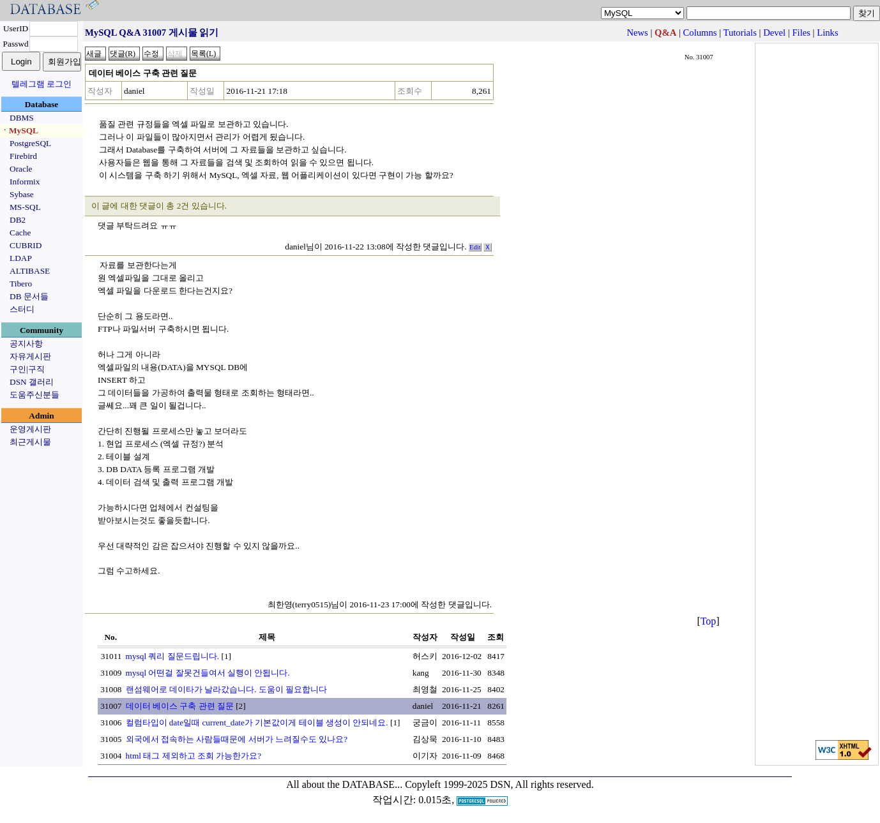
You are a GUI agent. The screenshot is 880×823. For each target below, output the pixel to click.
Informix (25, 181)
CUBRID (26, 245)
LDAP (21, 258)
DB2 (18, 220)
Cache (20, 232)
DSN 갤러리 (32, 382)
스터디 (22, 309)
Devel (774, 32)
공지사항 (26, 343)
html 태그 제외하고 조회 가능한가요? (194, 755)
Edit (475, 247)
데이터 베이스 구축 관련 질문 (180, 706)
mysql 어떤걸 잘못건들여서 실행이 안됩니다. (208, 673)
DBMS (22, 117)
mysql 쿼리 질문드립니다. (173, 656)
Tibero (21, 283)
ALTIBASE (30, 271)
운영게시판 (30, 429)
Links (827, 32)
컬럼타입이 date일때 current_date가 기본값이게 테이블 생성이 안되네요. (257, 722)
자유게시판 (30, 356)
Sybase (22, 194)
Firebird (23, 156)
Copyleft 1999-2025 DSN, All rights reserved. (499, 784)
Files (801, 32)
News (637, 32)
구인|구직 (27, 369)
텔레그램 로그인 (41, 84)
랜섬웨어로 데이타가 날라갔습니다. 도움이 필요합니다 (227, 689)
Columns (700, 32)
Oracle (21, 169)
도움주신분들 (34, 394)
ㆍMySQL (19, 130)
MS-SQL (25, 207)
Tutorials (739, 32)
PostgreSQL (30, 143)
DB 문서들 (29, 296)
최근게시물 (30, 442)
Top (709, 621)
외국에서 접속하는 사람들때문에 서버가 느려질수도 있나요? (237, 739)
